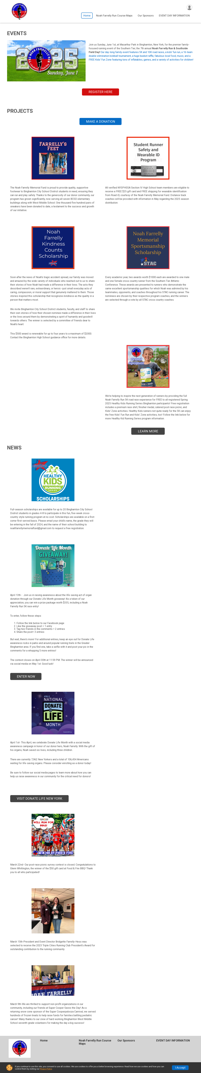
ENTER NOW (26, 676)
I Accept (180, 1067)
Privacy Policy (46, 1069)
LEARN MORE (148, 431)
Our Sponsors (146, 15)
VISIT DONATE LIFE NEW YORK (39, 798)
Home (86, 15)
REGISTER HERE (100, 92)
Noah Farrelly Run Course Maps (114, 15)
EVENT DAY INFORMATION (174, 15)
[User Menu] (189, 7)
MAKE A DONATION (100, 121)
